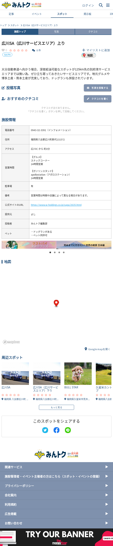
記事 (11, 14)
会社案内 (56, 495)
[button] (107, 5)
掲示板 (87, 14)
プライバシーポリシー (56, 486)
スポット (62, 15)
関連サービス (56, 467)
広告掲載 (56, 514)
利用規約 (56, 504)
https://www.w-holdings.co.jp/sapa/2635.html (56, 204)
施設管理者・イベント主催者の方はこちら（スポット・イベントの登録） (56, 476)
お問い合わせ (56, 523)
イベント (37, 14)
